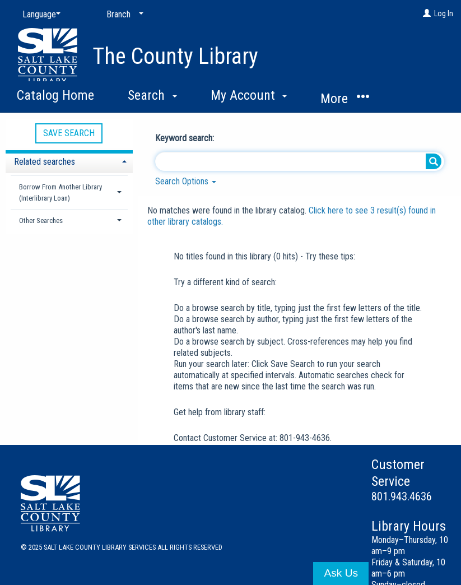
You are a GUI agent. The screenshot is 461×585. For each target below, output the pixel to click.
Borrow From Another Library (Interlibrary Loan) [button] (60, 192)
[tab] (69, 160)
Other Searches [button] (41, 220)
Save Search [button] (69, 133)
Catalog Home (55, 95)
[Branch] (123, 14)
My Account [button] (249, 95)
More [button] (344, 98)
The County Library (175, 56)
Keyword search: (185, 138)
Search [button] (152, 95)
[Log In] (427, 13)
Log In (443, 13)
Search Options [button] (185, 181)
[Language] (39, 14)
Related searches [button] (44, 161)
